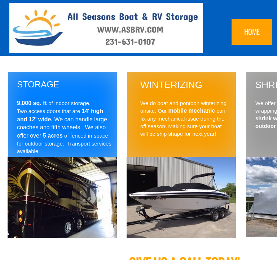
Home (252, 31)
